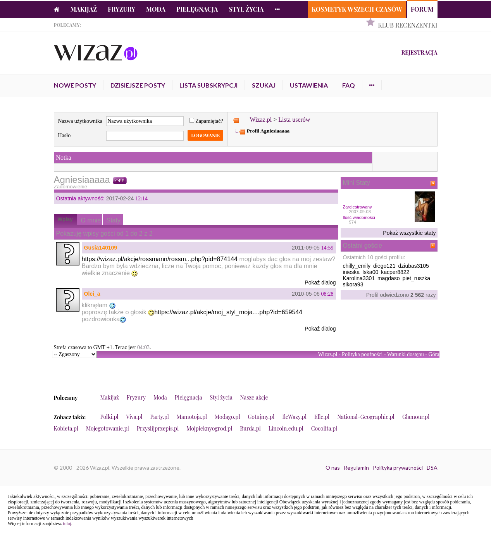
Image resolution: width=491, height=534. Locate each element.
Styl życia (246, 9)
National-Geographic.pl (366, 416)
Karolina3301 (359, 278)
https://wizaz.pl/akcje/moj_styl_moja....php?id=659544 (228, 312)
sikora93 (353, 284)
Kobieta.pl (66, 428)
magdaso (388, 278)
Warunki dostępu (405, 354)
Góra (434, 354)
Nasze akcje (254, 397)
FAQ (348, 85)
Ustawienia (309, 85)
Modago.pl (227, 416)
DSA (432, 467)
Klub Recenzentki (407, 25)
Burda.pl (250, 428)
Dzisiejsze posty (137, 85)
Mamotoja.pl (192, 416)
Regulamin (356, 467)
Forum (422, 9)
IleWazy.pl (294, 416)
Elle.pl (321, 416)
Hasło (64, 135)
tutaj (67, 523)
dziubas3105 (413, 266)
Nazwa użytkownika (80, 121)
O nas (333, 467)
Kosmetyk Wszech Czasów (357, 9)
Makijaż (84, 9)
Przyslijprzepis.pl (158, 428)
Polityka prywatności (398, 467)
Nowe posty (75, 85)
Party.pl (159, 416)
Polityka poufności (362, 354)
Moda (155, 9)
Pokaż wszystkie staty (409, 233)
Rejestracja (419, 52)
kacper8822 (395, 272)
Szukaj (264, 85)
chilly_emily (357, 266)
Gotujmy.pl (261, 416)
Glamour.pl (415, 416)
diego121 (384, 266)
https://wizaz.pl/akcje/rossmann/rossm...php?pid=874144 (160, 259)
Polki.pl (109, 416)
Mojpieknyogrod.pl (209, 428)
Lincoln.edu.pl (286, 428)
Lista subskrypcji (208, 85)
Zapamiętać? (206, 121)
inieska (351, 272)
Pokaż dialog (320, 282)
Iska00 (370, 272)
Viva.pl (134, 416)
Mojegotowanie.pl (107, 428)
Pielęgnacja (197, 9)
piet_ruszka (416, 278)
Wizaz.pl (261, 119)
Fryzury (121, 9)
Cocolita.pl (324, 428)
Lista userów (294, 119)
